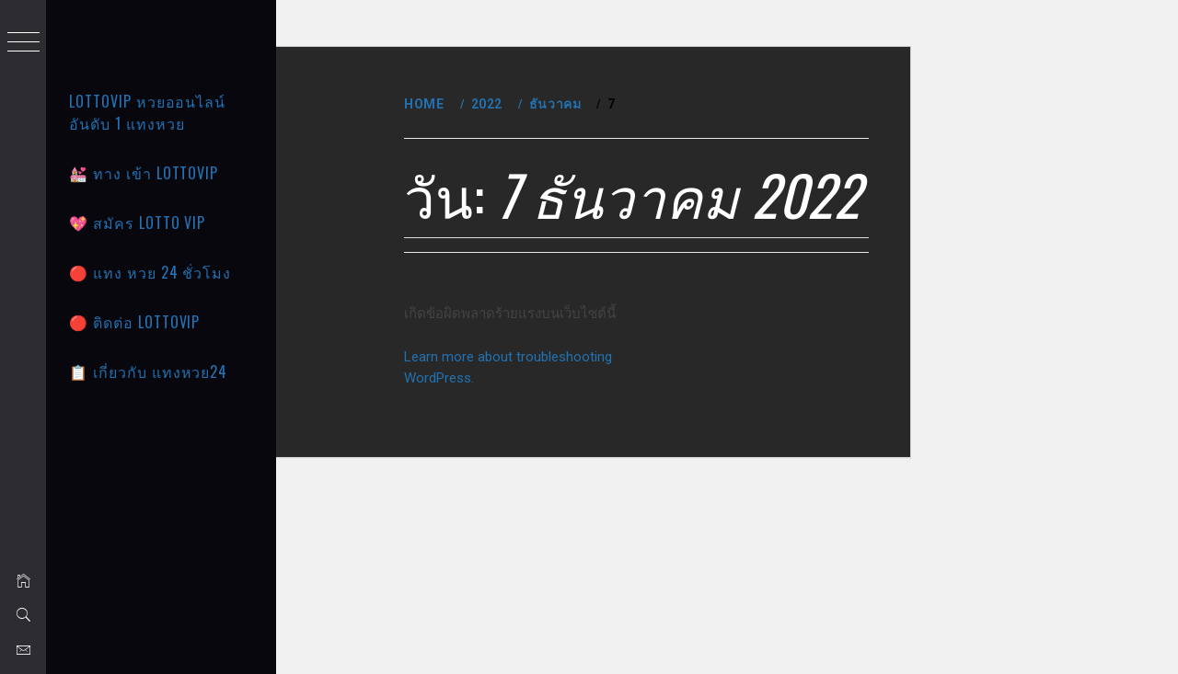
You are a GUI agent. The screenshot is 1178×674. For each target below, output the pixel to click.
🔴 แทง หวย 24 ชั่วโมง (150, 272)
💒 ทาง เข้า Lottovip (143, 173)
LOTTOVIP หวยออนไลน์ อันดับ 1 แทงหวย (147, 112)
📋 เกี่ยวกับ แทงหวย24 (148, 371)
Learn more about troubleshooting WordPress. (639, 546)
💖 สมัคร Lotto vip (137, 222)
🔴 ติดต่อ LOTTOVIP (134, 322)
